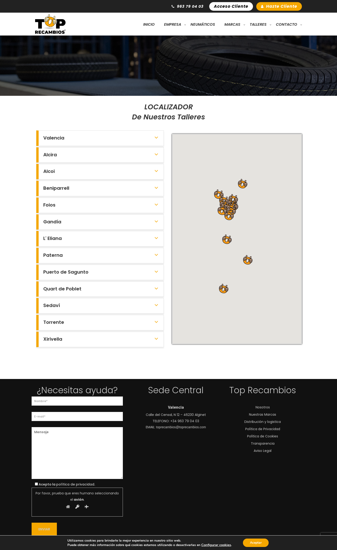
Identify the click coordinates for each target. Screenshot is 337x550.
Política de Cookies (262, 436)
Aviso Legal (262, 450)
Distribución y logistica (262, 421)
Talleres (258, 24)
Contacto (286, 24)
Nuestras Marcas (262, 414)
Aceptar (256, 542)
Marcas (232, 24)
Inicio (149, 24)
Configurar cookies (216, 545)
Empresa (172, 24)
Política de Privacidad (262, 429)
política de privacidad (75, 484)
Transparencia (263, 443)
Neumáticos (202, 24)
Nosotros (263, 407)
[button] (248, 260)
